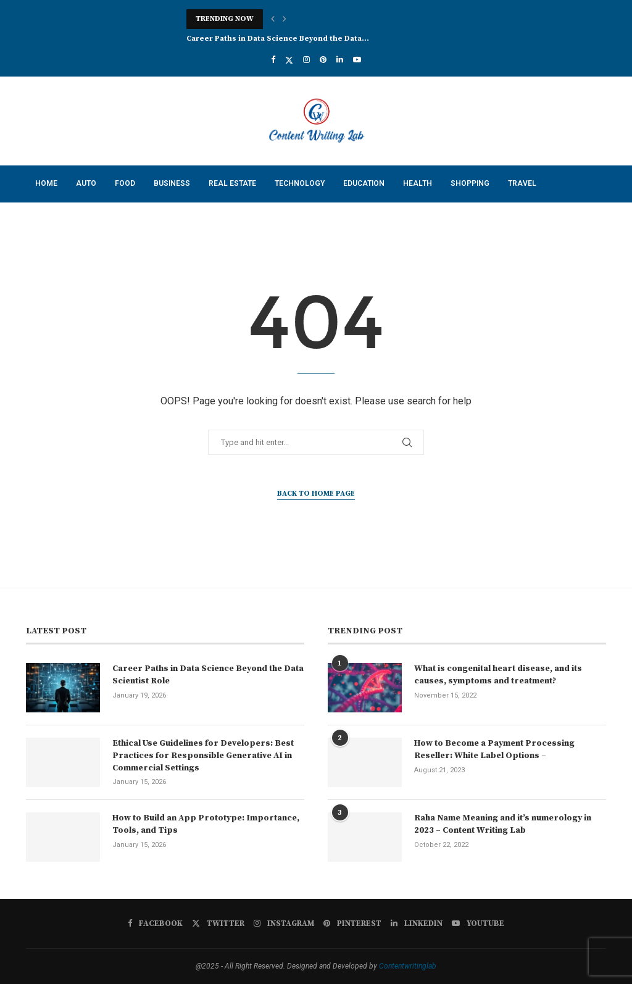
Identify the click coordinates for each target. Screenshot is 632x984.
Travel (522, 183)
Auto (86, 183)
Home (46, 183)
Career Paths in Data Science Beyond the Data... (277, 38)
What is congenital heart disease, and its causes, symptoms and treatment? (498, 674)
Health (417, 183)
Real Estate (232, 183)
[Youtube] (357, 59)
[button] (273, 19)
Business (172, 183)
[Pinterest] (323, 59)
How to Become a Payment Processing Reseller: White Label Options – (494, 749)
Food (125, 183)
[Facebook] (273, 59)
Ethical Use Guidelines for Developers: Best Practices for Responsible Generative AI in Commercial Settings (203, 755)
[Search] (600, 257)
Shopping (470, 183)
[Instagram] (306, 59)
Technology (300, 183)
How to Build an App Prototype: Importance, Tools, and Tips (205, 824)
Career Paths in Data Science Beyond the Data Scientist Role (208, 674)
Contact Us (58, 219)
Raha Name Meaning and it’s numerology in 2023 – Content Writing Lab (502, 824)
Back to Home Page (316, 493)
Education (364, 183)
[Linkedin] (339, 59)
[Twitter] (289, 60)
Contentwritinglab (407, 966)
